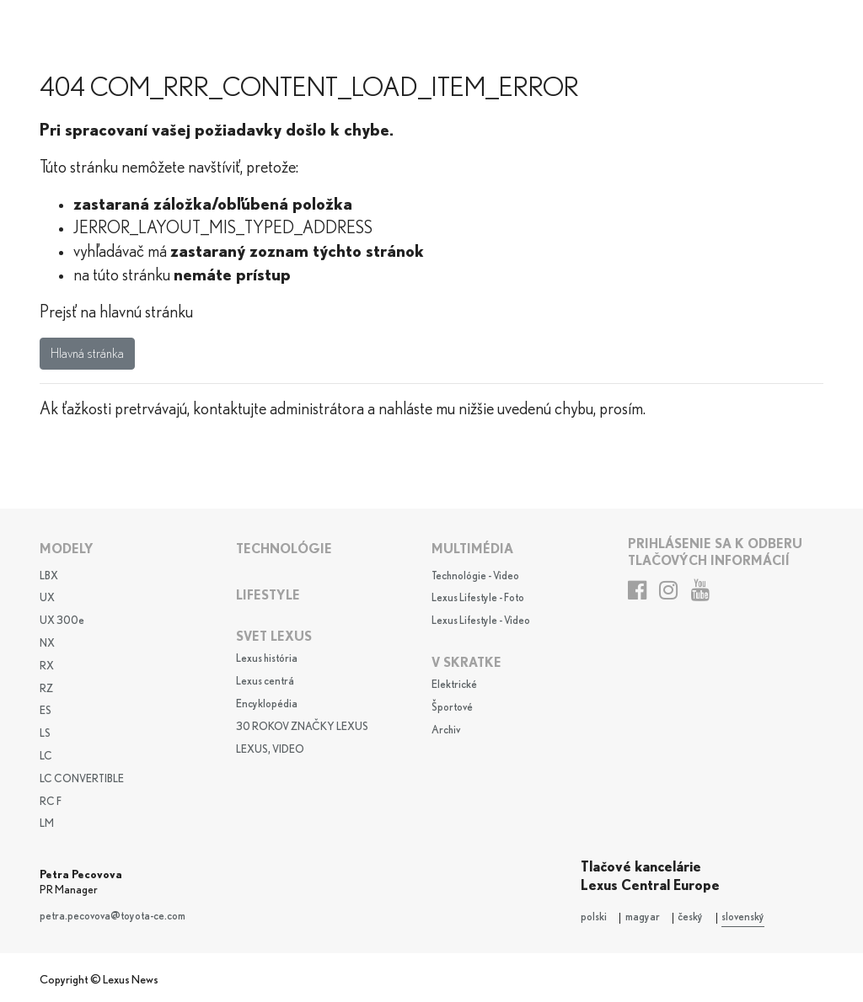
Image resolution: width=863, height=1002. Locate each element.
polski (594, 917)
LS (45, 733)
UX (47, 598)
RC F (51, 802)
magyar (642, 917)
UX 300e (62, 621)
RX (47, 666)
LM (47, 823)
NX (47, 643)
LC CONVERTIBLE (82, 779)
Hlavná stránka (87, 353)
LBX (49, 576)
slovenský (742, 917)
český (690, 917)
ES (45, 711)
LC (46, 756)
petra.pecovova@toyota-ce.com (112, 916)
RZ (46, 689)
